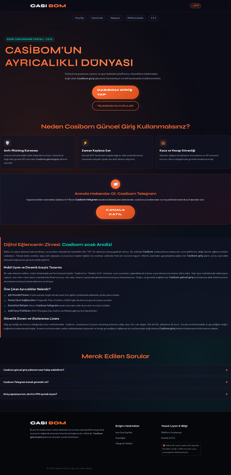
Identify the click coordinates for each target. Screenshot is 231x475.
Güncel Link (97, 18)
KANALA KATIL (115, 212)
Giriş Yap (79, 18)
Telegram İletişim (124, 443)
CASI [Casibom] (48, 5)
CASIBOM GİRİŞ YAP (114, 92)
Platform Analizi (135, 18)
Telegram (115, 18)
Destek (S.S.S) (168, 438)
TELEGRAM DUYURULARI (115, 105)
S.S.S (153, 18)
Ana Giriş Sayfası (123, 432)
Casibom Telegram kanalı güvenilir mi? (26, 382)
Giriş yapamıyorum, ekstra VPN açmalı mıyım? (30, 394)
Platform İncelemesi (171, 432)
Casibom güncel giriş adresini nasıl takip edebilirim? (33, 369)
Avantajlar (120, 438)
